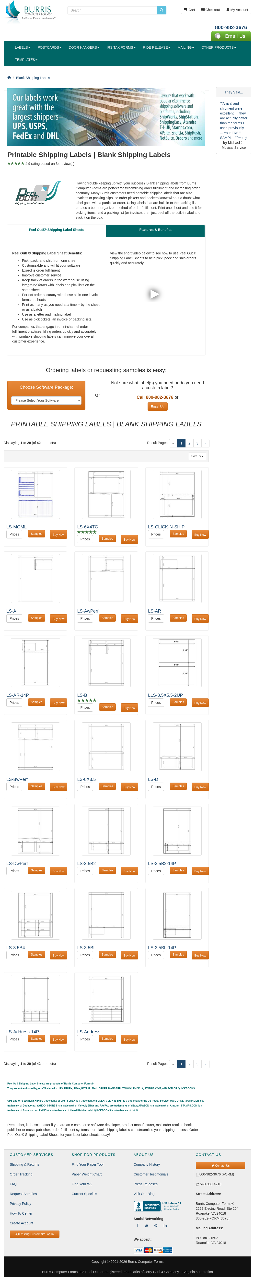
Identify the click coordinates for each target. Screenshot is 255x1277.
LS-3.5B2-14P (162, 863)
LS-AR (154, 611)
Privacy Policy (20, 1204)
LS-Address (88, 1031)
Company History (147, 1164)
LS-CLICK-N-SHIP (166, 526)
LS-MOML (16, 526)
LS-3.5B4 (15, 947)
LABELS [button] (22, 47)
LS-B (82, 695)
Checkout (210, 10)
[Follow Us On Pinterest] (156, 1225)
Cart (189, 10)
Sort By (197, 456)
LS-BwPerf (17, 779)
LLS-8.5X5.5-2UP (165, 695)
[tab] (56, 231)
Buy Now (58, 534)
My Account (237, 10)
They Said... (234, 92)
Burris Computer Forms (145, 1262)
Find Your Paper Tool (88, 1164)
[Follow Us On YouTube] (146, 1225)
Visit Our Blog (144, 1194)
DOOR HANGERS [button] (84, 47)
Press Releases (146, 1184)
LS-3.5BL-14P (162, 947)
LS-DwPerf (17, 863)
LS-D (153, 779)
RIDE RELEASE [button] (156, 47)
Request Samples (23, 1194)
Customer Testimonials (151, 1174)
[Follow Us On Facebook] (138, 1225)
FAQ (13, 1184)
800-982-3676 (231, 27)
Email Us (157, 407)
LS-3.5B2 (86, 863)
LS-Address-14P (22, 1031)
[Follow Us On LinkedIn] (165, 1225)
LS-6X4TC (87, 526)
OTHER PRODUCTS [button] (218, 47)
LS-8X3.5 (86, 779)
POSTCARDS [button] (49, 47)
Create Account (21, 1223)
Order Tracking (21, 1174)
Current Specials (84, 1194)
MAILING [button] (186, 47)
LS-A (11, 611)
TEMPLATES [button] (26, 60)
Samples (36, 534)
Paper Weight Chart (87, 1174)
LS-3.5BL (86, 947)
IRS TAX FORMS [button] (121, 47)
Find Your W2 (82, 1184)
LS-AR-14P (17, 695)
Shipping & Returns (24, 1164)
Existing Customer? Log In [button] (34, 1234)
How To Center (21, 1213)
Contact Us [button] (220, 1165)
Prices (14, 534)
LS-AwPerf (87, 611)
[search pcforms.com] (161, 10)
